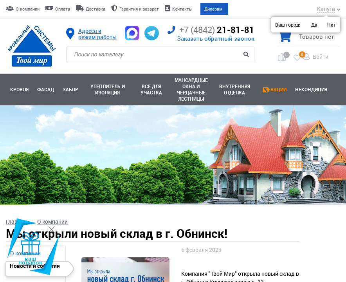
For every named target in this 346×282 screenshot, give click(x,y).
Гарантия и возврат (139, 9)
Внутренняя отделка (234, 89)
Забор (70, 90)
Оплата (62, 9)
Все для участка (151, 89)
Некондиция (311, 90)
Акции (278, 90)
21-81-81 (211, 29)
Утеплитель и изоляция (107, 89)
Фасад (45, 90)
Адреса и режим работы (97, 34)
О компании (28, 9)
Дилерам (213, 9)
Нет (331, 25)
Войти (320, 56)
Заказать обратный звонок (215, 38)
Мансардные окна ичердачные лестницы (191, 89)
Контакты (182, 9)
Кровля (19, 90)
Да (314, 25)
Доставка (95, 9)
